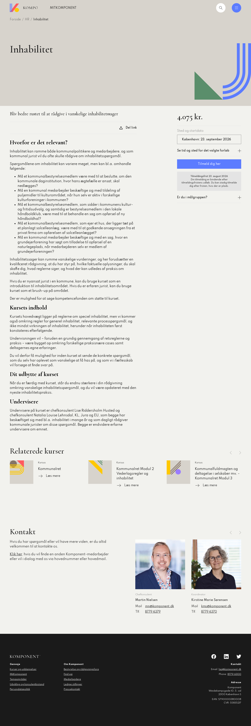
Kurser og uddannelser (23, 669)
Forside (15, 19)
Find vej (68, 674)
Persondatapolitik (20, 689)
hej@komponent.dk (230, 669)
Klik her (16, 554)
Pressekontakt (72, 689)
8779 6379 (153, 611)
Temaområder (18, 679)
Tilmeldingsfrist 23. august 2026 (209, 176)
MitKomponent (76, 8)
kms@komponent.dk (216, 606)
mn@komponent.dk (159, 606)
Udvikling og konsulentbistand (27, 684)
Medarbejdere (72, 679)
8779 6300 (234, 674)
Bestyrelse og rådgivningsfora (81, 669)
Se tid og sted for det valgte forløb (209, 150)
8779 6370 (209, 611)
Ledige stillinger (73, 684)
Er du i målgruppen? (209, 197)
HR (27, 19)
